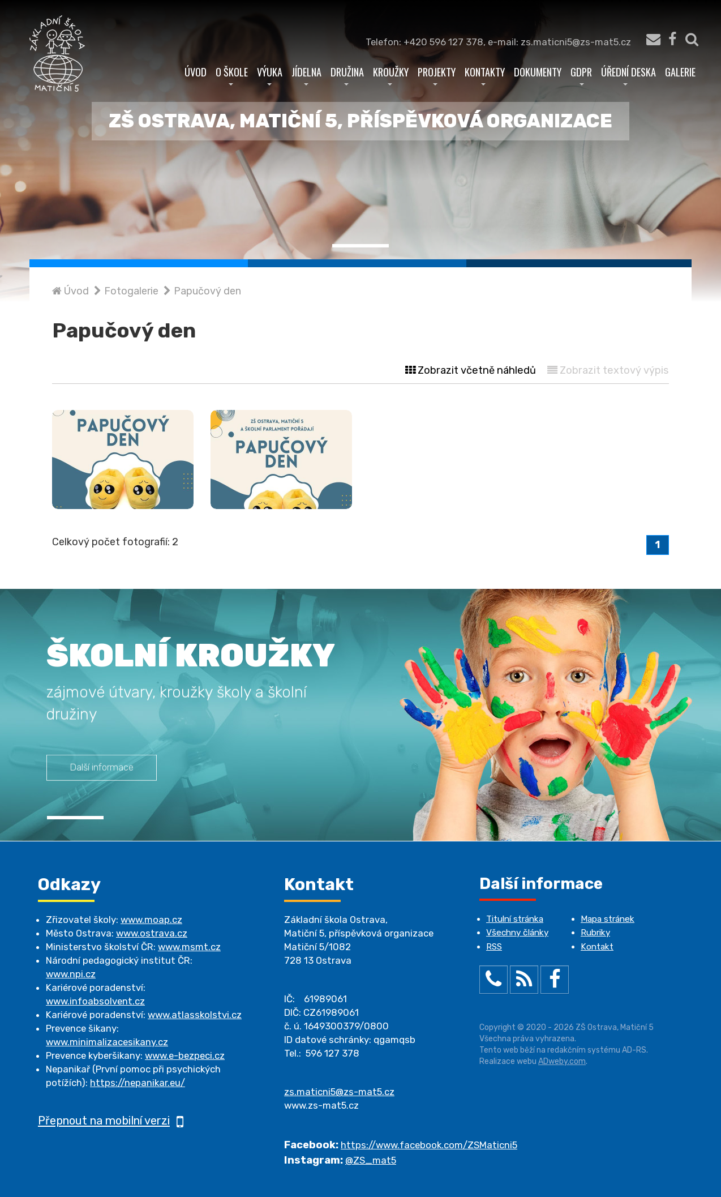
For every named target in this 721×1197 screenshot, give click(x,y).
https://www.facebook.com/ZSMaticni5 (429, 1145)
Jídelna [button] (306, 75)
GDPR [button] (581, 75)
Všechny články (517, 932)
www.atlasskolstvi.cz (195, 1014)
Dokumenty (537, 71)
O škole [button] (232, 75)
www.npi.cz (71, 974)
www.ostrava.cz (151, 933)
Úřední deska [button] (628, 75)
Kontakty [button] (485, 75)
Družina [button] (347, 75)
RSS (494, 947)
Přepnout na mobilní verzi (110, 1120)
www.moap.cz (151, 919)
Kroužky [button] (391, 75)
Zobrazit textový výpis (608, 370)
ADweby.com (562, 1061)
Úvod (195, 71)
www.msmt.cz (189, 946)
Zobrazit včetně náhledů (470, 370)
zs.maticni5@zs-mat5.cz (339, 1091)
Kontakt (597, 947)
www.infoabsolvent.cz (95, 1001)
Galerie (680, 71)
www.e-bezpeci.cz (185, 1055)
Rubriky (595, 932)
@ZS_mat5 (370, 1160)
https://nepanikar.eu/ (137, 1082)
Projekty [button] (437, 75)
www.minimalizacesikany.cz (107, 1042)
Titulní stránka (514, 919)
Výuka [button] (269, 75)
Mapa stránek (607, 919)
